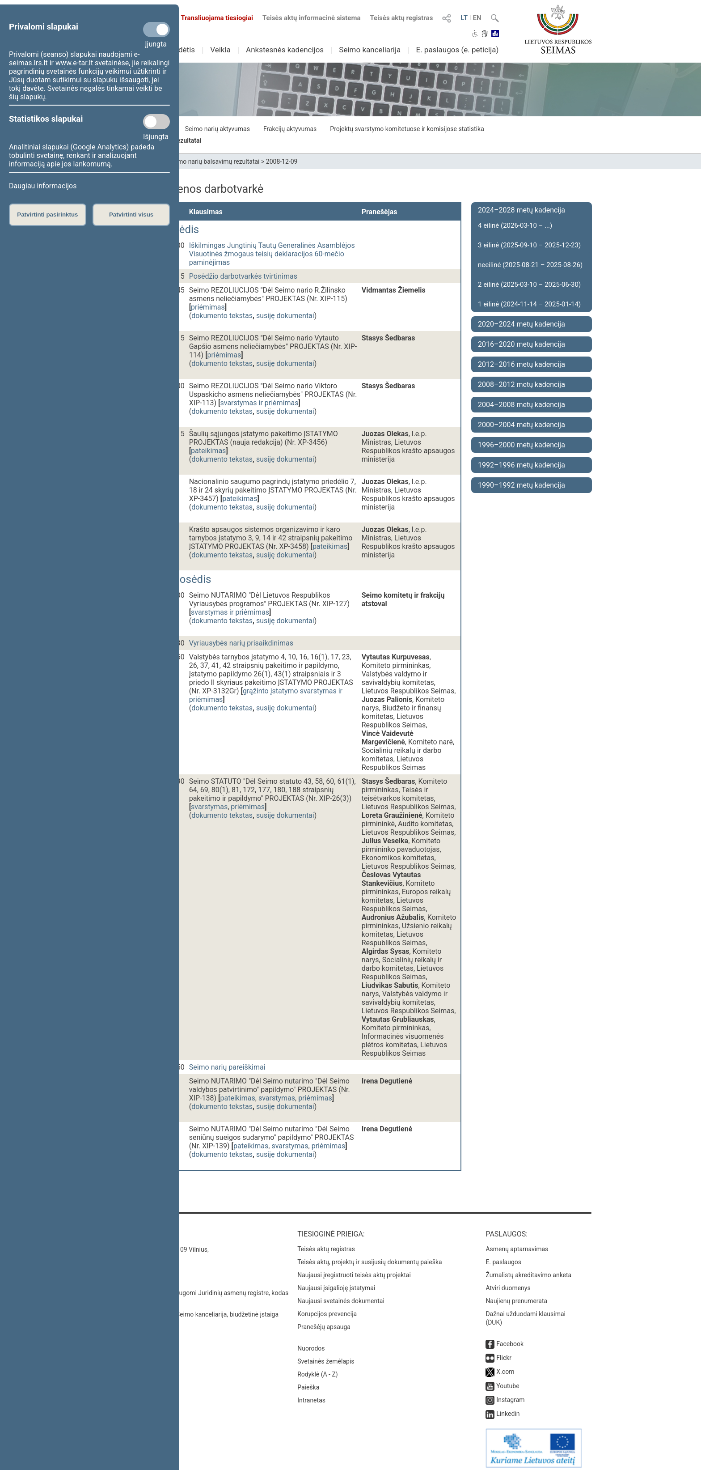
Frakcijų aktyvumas (290, 128)
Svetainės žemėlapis (325, 1356)
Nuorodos (311, 1343)
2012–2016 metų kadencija (521, 364)
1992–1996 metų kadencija (521, 465)
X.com (505, 1367)
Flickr (503, 1353)
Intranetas (311, 1395)
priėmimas (208, 307)
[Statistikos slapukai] (156, 121)
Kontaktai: (129, 1229)
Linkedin (507, 1409)
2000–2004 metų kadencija (521, 425)
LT (464, 18)
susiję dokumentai (285, 315)
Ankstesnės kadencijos (285, 49)
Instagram (510, 1395)
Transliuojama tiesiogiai (211, 18)
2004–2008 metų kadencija (521, 404)
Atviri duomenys (508, 1283)
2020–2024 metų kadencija (521, 324)
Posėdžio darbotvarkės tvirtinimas (243, 276)
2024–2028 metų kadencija (521, 210)
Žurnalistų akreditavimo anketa (528, 1270)
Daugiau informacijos (42, 186)
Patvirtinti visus (131, 214)
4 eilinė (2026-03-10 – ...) (515, 225)
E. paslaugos (503, 1257)
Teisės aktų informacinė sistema (311, 18)
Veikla (220, 49)
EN (477, 18)
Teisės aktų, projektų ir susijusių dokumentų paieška (369, 1257)
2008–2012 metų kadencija (521, 384)
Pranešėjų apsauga (323, 1322)
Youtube (507, 1381)
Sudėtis (182, 49)
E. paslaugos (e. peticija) (457, 49)
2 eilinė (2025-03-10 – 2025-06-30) (529, 284)
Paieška (308, 1382)
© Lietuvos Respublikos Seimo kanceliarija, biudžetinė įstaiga (194, 1309)
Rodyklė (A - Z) (317, 1369)
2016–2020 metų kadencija (521, 344)
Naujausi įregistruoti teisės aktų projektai (354, 1270)
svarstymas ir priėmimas (259, 403)
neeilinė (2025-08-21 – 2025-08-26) (530, 265)
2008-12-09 (282, 161)
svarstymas (209, 807)
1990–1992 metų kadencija (521, 485)
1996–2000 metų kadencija (521, 445)
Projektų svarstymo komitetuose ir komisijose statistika (407, 128)
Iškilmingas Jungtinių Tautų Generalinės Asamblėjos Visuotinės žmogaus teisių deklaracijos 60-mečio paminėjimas (272, 254)
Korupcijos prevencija (327, 1309)
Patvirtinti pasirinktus (47, 214)
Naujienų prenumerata (516, 1296)
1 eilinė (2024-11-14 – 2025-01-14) (529, 304)
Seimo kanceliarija (370, 49)
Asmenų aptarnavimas (517, 1244)
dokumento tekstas (222, 315)
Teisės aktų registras (401, 18)
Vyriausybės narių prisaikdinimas (241, 643)
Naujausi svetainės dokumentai (340, 1296)
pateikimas (208, 450)
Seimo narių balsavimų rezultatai (214, 161)
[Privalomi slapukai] (156, 29)
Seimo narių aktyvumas (217, 128)
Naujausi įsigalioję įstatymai (336, 1283)
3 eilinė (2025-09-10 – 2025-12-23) (529, 245)
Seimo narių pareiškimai (227, 1067)
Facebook (510, 1339)
